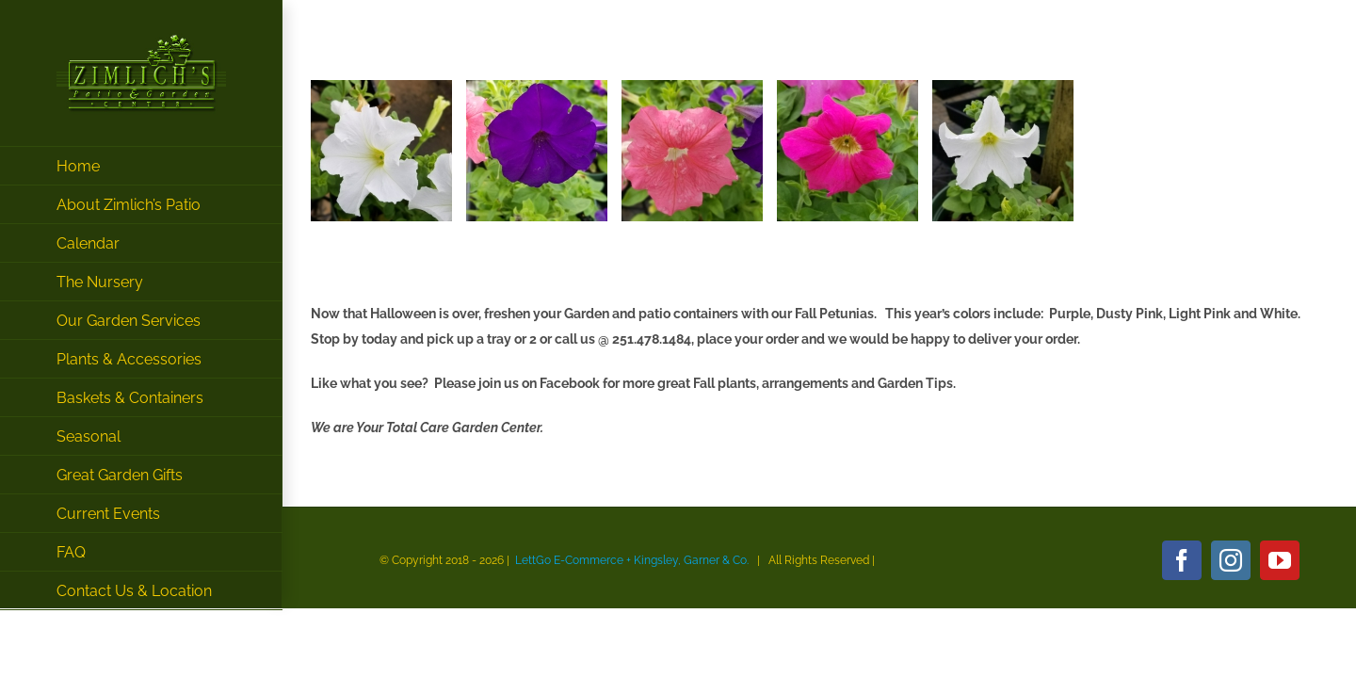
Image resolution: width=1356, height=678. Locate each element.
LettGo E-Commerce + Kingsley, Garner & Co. (632, 560)
